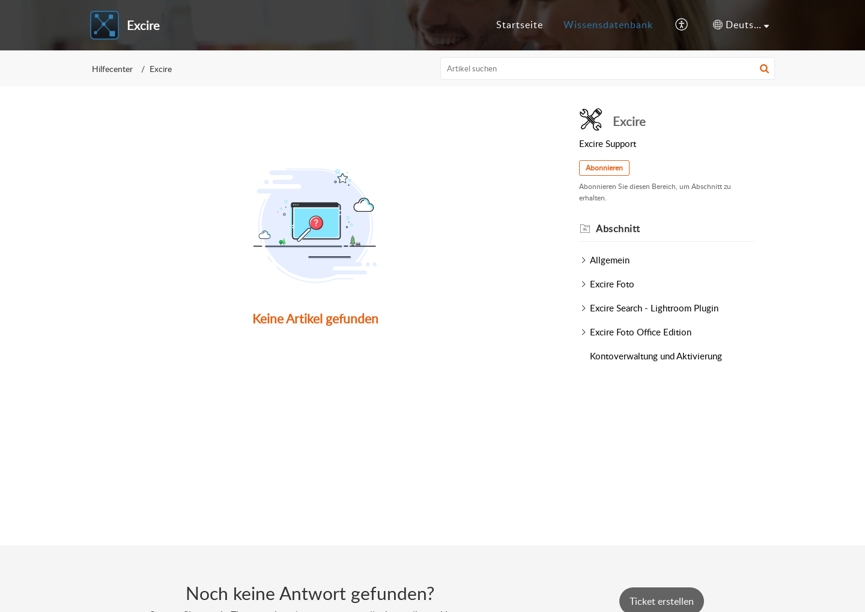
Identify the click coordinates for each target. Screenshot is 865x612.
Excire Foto (612, 284)
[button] (682, 25)
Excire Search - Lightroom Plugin (654, 308)
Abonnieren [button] (604, 168)
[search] (607, 68)
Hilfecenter (112, 68)
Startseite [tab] (519, 24)
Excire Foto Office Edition (640, 332)
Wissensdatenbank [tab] (608, 24)
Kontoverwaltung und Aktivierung (656, 356)
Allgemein (610, 260)
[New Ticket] (661, 601)
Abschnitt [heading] (618, 228)
